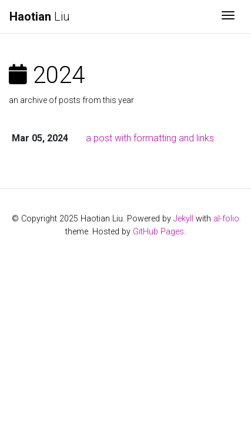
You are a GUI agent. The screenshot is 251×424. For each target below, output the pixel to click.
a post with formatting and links (150, 138)
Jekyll (183, 219)
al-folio (226, 219)
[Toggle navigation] (228, 16)
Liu (39, 16)
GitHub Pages (158, 232)
